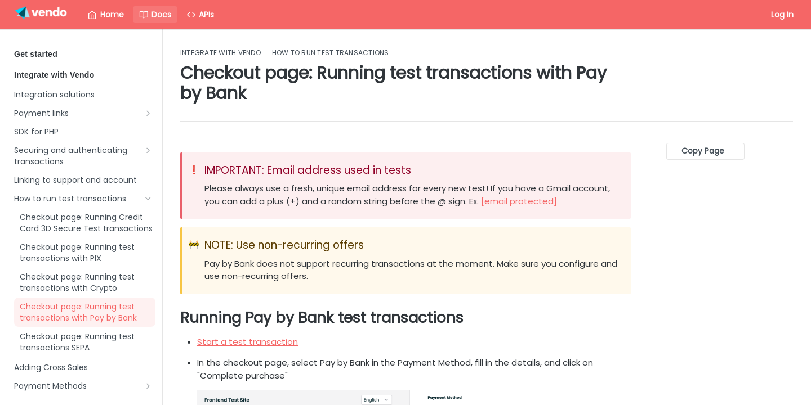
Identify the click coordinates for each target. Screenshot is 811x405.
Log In (782, 14)
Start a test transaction (247, 342)
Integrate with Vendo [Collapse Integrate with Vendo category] (83, 74)
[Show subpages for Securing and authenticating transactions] (148, 150)
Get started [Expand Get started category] (83, 54)
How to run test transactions (330, 52)
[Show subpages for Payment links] (148, 113)
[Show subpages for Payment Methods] (148, 385)
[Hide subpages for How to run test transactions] (148, 198)
